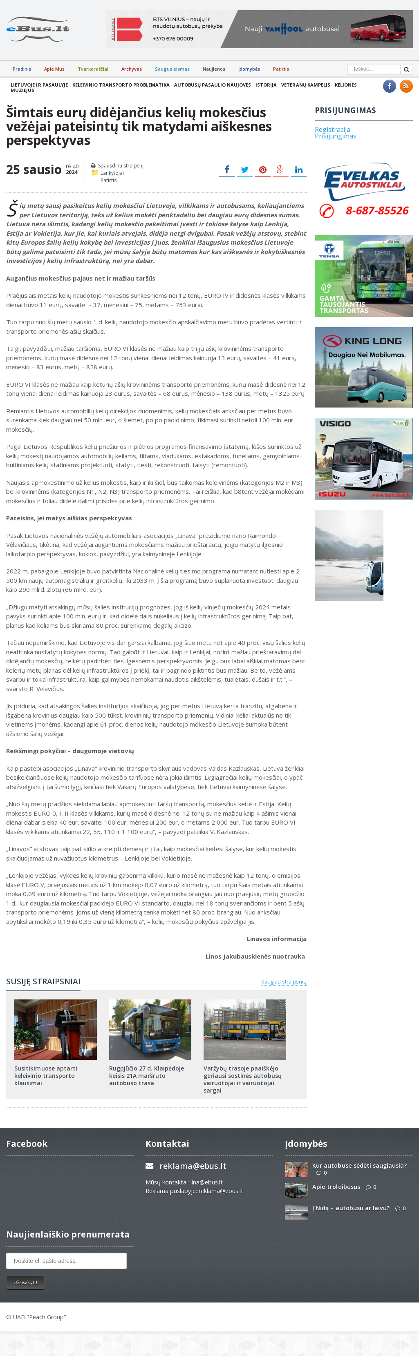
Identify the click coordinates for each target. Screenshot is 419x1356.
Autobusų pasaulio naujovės (212, 85)
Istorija (265, 85)
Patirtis (281, 69)
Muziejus (22, 90)
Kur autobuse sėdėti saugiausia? (359, 1165)
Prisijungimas (335, 136)
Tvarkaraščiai (93, 69)
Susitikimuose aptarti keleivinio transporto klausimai (45, 1075)
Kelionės (345, 85)
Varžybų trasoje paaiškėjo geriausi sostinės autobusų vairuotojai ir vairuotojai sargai (242, 1079)
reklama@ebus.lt (192, 1165)
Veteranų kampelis (305, 85)
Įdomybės (249, 69)
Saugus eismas (172, 69)
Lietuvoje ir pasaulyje (39, 85)
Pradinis (22, 69)
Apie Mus (54, 69)
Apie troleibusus (336, 1187)
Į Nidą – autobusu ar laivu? (350, 1208)
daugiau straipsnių (284, 981)
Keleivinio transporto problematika (120, 85)
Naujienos (214, 69)
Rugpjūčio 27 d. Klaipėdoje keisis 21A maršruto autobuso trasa (146, 1075)
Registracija (332, 129)
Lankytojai (112, 173)
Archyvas (131, 69)
